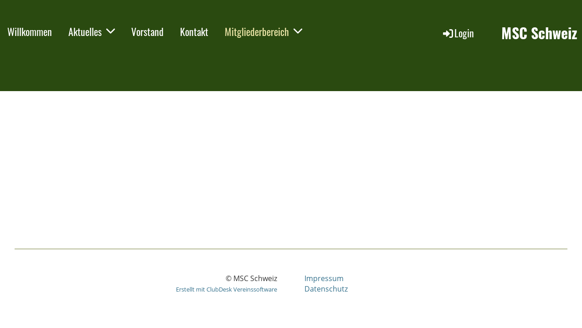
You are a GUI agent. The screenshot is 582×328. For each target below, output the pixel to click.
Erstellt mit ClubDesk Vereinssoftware (226, 289)
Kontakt (194, 31)
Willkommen (29, 31)
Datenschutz (326, 289)
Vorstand (147, 31)
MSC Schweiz (539, 33)
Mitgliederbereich (263, 31)
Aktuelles (91, 31)
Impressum (324, 278)
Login (458, 33)
